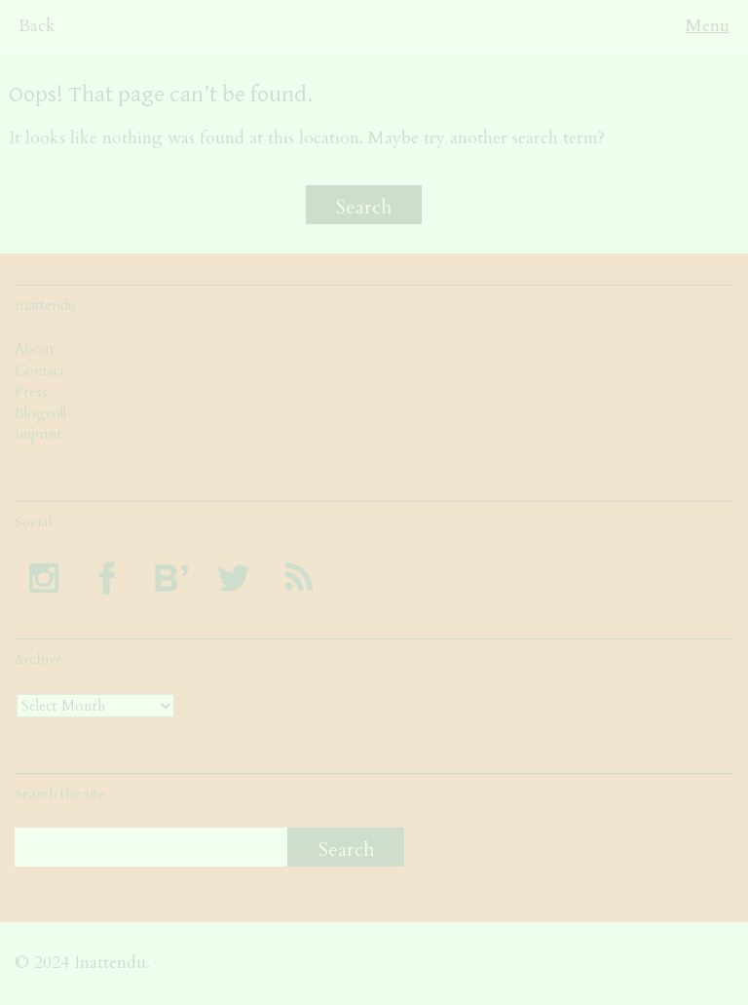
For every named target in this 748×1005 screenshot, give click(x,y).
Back (37, 26)
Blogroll (40, 413)
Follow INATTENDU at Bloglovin (170, 578)
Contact (40, 370)
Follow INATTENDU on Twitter (234, 578)
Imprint (38, 434)
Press (31, 392)
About (35, 349)
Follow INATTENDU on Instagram (44, 578)
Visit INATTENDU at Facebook (107, 578)
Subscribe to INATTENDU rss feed (297, 578)
